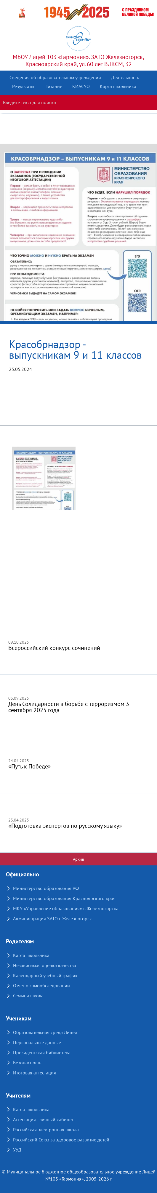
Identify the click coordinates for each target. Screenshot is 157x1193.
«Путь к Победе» (29, 766)
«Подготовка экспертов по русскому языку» (65, 826)
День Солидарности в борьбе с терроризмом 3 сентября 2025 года (68, 707)
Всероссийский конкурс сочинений (54, 648)
